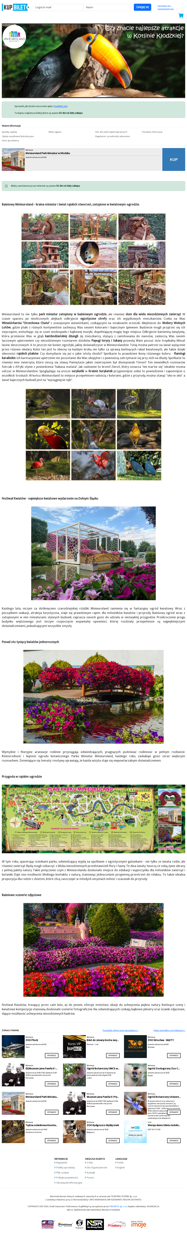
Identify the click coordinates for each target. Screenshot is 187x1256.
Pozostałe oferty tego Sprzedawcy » (120, 1030)
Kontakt (91, 1173)
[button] (23, 132)
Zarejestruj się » (164, 6)
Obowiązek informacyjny (69, 1183)
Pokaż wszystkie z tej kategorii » (169, 1030)
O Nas (90, 1162)
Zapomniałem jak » (166, 9)
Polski (120, 1162)
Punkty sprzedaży (65, 1167)
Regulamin (61, 1162)
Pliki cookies (62, 1173)
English (121, 1167)
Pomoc (90, 1177)
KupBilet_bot (61, 106)
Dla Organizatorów (97, 1167)
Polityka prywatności (67, 1177)
